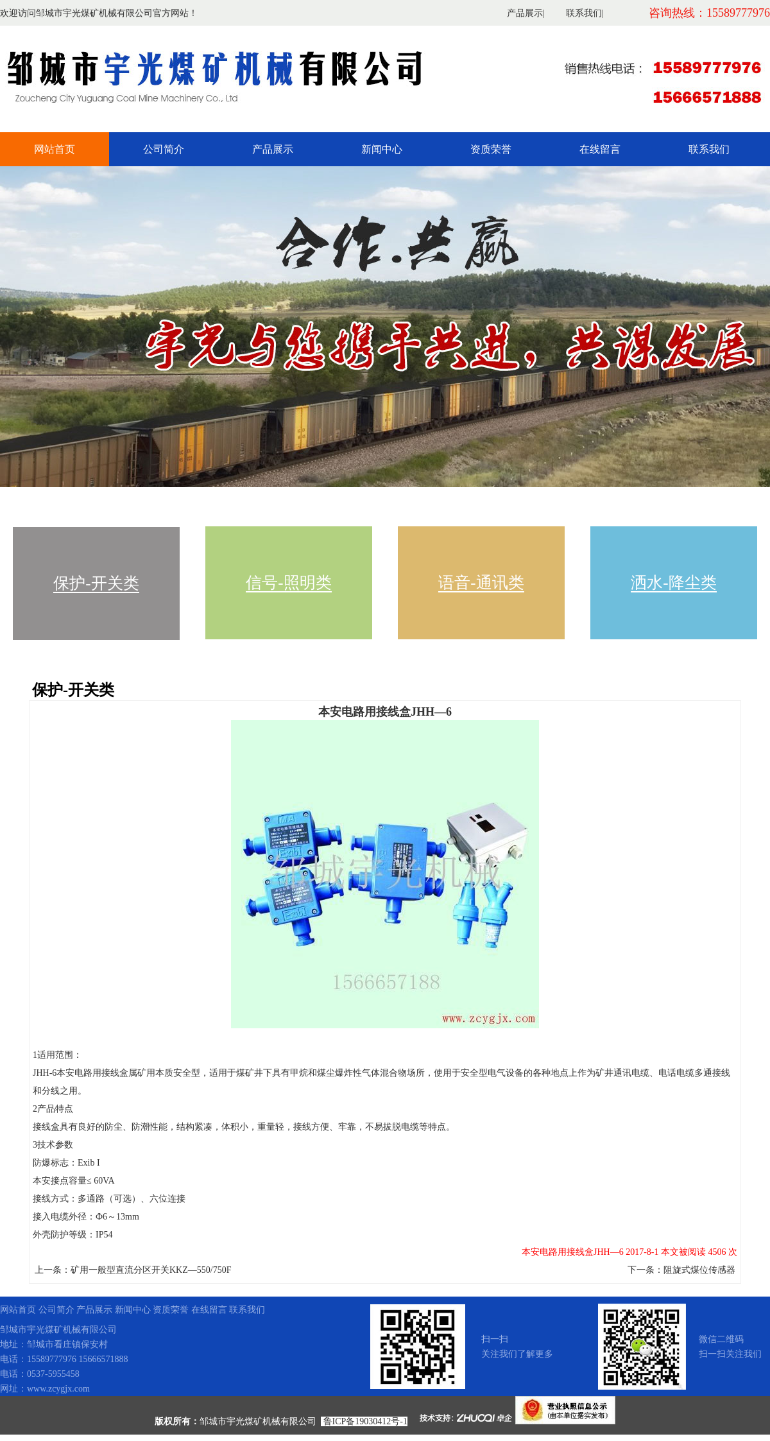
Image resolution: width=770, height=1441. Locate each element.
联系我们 (584, 13)
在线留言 (599, 149)
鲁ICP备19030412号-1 (365, 1421)
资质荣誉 (490, 149)
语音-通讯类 (481, 582)
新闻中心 (381, 149)
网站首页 (54, 149)
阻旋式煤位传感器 (699, 1270)
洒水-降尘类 (673, 582)
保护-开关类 (96, 583)
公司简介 (163, 149)
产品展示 (525, 13)
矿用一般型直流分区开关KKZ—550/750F (151, 1270)
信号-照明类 (288, 582)
